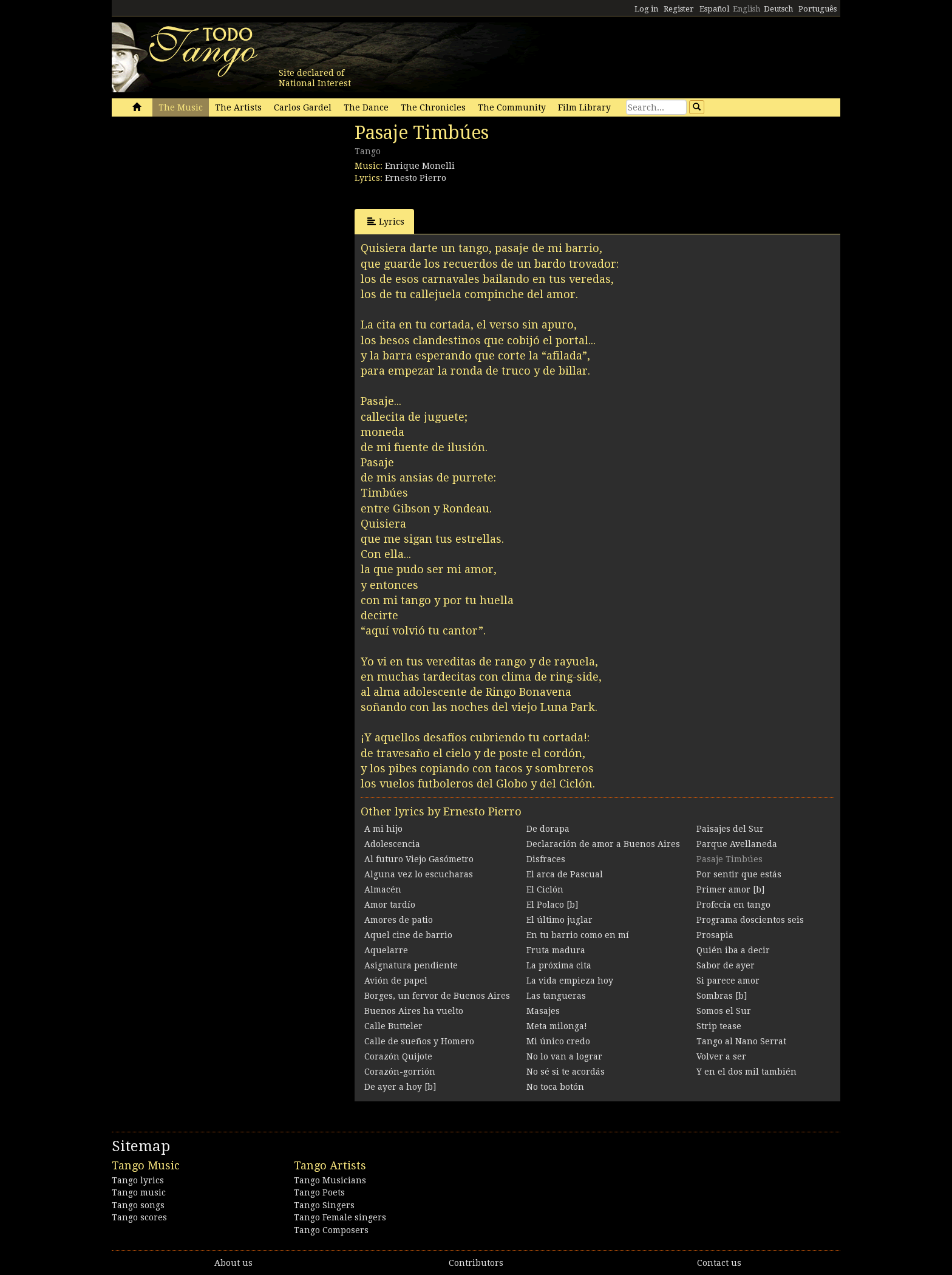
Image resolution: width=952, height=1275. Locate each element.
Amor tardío (389, 904)
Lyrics (385, 221)
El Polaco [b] (552, 904)
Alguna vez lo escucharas (418, 874)
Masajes (543, 1011)
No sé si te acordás (565, 1071)
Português (817, 8)
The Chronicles (433, 107)
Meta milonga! (556, 1026)
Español (714, 8)
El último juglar (559, 920)
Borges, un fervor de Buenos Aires (437, 996)
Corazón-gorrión (399, 1071)
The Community (512, 107)
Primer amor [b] (730, 889)
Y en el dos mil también (746, 1071)
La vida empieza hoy (569, 980)
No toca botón (555, 1087)
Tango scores (139, 1217)
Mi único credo (558, 1041)
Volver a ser (721, 1056)
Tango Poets (319, 1192)
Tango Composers (331, 1230)
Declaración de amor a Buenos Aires (603, 844)
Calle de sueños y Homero (419, 1041)
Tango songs (138, 1205)
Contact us (719, 1263)
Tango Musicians (330, 1180)
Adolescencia (392, 844)
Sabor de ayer (725, 965)
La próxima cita (558, 965)
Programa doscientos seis (750, 920)
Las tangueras (556, 996)
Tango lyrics (138, 1180)
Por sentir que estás (738, 874)
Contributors (476, 1263)
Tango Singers (324, 1205)
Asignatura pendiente (411, 965)
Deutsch (778, 8)
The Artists (238, 107)
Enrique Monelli (420, 166)
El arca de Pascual (564, 874)
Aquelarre (386, 950)
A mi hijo (383, 829)
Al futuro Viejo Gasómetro (419, 859)
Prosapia (714, 935)
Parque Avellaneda (736, 844)
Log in (646, 8)
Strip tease (718, 1026)
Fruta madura (555, 950)
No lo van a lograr (564, 1056)
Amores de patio (398, 920)
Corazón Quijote (398, 1056)
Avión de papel (395, 980)
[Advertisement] (203, 205)
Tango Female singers (340, 1217)
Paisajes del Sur (730, 829)
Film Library (584, 107)
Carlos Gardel (303, 107)
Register (679, 8)
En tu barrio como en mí (577, 935)
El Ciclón (544, 889)
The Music (180, 107)
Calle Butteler (393, 1026)
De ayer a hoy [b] (400, 1087)
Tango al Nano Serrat (741, 1041)
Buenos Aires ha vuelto (413, 1011)
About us (233, 1263)
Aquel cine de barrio (408, 935)
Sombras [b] (721, 996)
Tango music (139, 1192)
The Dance (366, 107)
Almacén (382, 889)
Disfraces (545, 859)
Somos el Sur (723, 1011)
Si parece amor (728, 980)
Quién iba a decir (733, 950)
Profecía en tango (733, 904)
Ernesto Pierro (415, 178)
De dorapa (548, 829)
